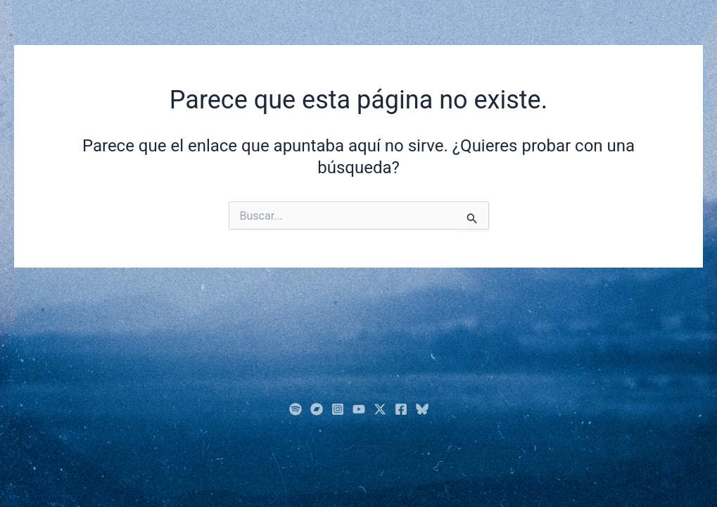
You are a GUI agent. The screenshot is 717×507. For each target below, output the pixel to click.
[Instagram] (337, 409)
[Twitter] (380, 409)
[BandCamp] (316, 409)
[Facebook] (401, 409)
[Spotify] (295, 409)
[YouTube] (359, 409)
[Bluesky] (422, 409)
